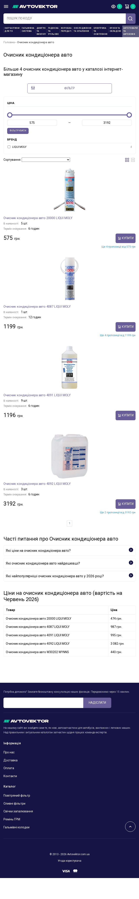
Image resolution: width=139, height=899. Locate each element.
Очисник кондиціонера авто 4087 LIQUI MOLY (37, 307)
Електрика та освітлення (101, 31)
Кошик (126, 6)
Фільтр (53, 88)
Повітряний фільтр (16, 795)
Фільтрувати (18, 130)
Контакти (10, 776)
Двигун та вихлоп (41, 31)
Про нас (9, 752)
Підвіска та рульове (53, 31)
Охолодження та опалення (83, 29)
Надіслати (97, 702)
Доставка (10, 760)
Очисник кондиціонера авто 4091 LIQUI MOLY (37, 395)
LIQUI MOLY (70, 147)
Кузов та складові (115, 29)
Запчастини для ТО (12, 29)
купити (126, 238)
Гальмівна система (28, 29)
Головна (9, 42)
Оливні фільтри (14, 803)
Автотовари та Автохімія (130, 31)
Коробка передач (66, 29)
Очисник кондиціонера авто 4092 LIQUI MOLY (37, 484)
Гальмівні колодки (16, 827)
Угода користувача (69, 860)
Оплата (8, 768)
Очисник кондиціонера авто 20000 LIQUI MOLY (37, 218)
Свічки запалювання (18, 811)
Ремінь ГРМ (11, 819)
